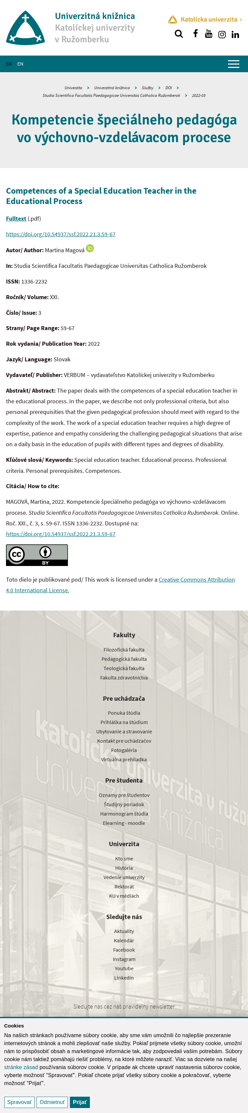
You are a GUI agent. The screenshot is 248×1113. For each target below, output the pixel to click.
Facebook (124, 949)
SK (9, 63)
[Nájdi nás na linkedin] (235, 33)
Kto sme (124, 858)
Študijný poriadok (124, 804)
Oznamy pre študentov (124, 795)
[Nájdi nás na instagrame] (222, 33)
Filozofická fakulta (124, 649)
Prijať (80, 1102)
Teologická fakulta (124, 668)
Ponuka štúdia (124, 712)
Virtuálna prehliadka (124, 759)
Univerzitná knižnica (112, 88)
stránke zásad (21, 1067)
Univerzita (73, 88)
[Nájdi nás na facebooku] (195, 33)
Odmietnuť (52, 1102)
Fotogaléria (124, 750)
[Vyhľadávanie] (178, 33)
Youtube (124, 968)
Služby (147, 88)
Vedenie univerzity (124, 877)
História (124, 867)
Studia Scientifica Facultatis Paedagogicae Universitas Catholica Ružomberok (111, 95)
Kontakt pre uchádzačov (124, 740)
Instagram (124, 959)
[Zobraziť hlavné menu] (233, 64)
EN (20, 63)
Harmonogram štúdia (124, 813)
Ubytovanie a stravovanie (124, 731)
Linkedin (124, 977)
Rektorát (124, 886)
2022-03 (198, 95)
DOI (168, 88)
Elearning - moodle (124, 823)
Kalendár (124, 940)
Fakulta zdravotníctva (124, 677)
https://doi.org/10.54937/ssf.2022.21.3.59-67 (61, 234)
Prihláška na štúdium (124, 722)
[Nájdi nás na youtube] (208, 33)
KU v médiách (124, 895)
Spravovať (19, 1102)
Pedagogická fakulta (124, 658)
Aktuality (124, 931)
